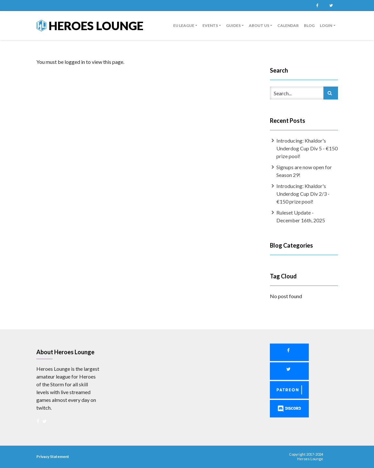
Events (210, 25)
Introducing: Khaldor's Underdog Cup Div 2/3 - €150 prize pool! (303, 194)
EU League (183, 25)
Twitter (331, 5)
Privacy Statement (52, 456)
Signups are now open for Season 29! (304, 171)
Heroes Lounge (89, 25)
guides (233, 25)
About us (259, 25)
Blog (309, 25)
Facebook (317, 5)
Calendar (288, 25)
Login (326, 25)
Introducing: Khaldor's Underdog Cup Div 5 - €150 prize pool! (307, 148)
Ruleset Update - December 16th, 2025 (300, 216)
